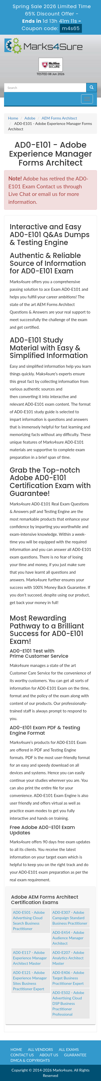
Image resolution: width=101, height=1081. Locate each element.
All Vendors (40, 1049)
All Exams (69, 1049)
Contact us (22, 1055)
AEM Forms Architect (59, 118)
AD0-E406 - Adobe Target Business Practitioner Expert (68, 978)
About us (49, 1055)
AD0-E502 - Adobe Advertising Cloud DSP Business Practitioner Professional (68, 1003)
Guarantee (75, 1055)
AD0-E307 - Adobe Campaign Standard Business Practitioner (70, 917)
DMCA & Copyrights (30, 1060)
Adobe (30, 118)
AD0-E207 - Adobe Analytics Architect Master (68, 958)
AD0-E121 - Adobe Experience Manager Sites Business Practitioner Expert (30, 980)
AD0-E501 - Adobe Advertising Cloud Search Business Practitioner (29, 920)
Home (13, 118)
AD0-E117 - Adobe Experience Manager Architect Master (30, 958)
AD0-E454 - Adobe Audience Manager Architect (68, 938)
